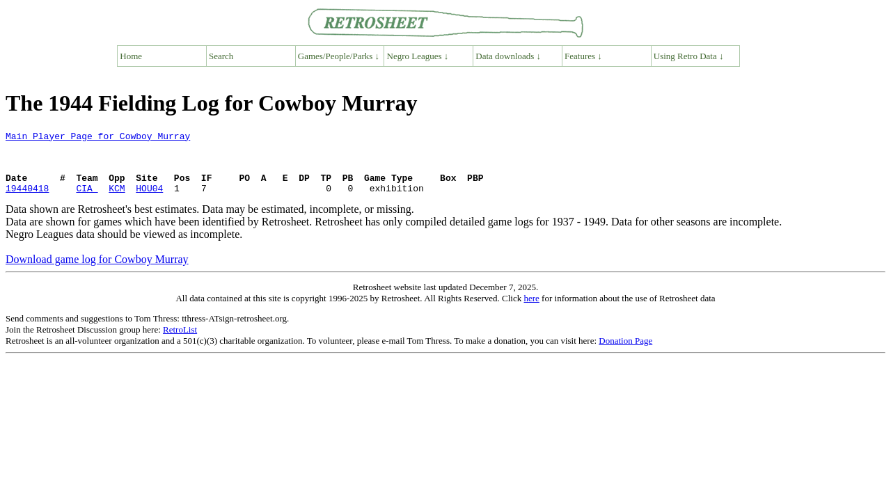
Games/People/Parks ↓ (338, 56)
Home (131, 56)
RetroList (180, 342)
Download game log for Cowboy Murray (97, 272)
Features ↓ (583, 56)
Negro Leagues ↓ (418, 56)
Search (221, 56)
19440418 (27, 200)
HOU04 (149, 200)
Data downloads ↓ (508, 56)
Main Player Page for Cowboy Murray (98, 138)
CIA (86, 200)
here (531, 310)
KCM (117, 200)
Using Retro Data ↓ (689, 56)
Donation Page (625, 353)
